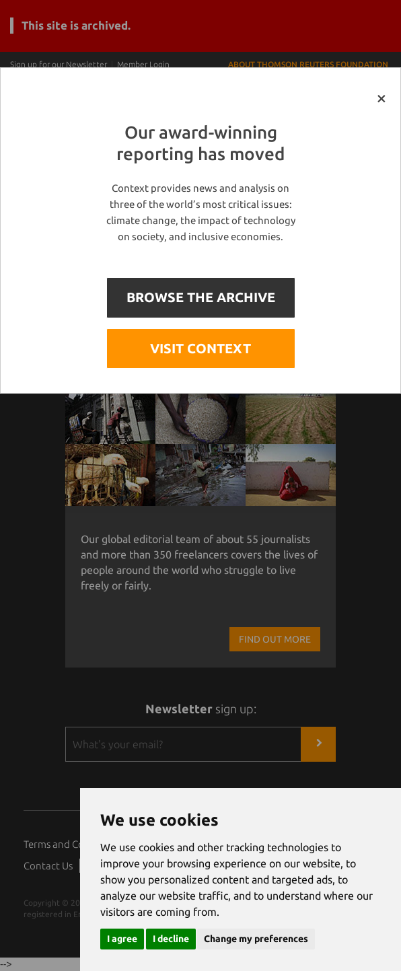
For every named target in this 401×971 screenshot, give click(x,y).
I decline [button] (171, 938)
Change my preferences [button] (256, 938)
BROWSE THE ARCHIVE (200, 297)
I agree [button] (122, 938)
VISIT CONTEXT (200, 348)
